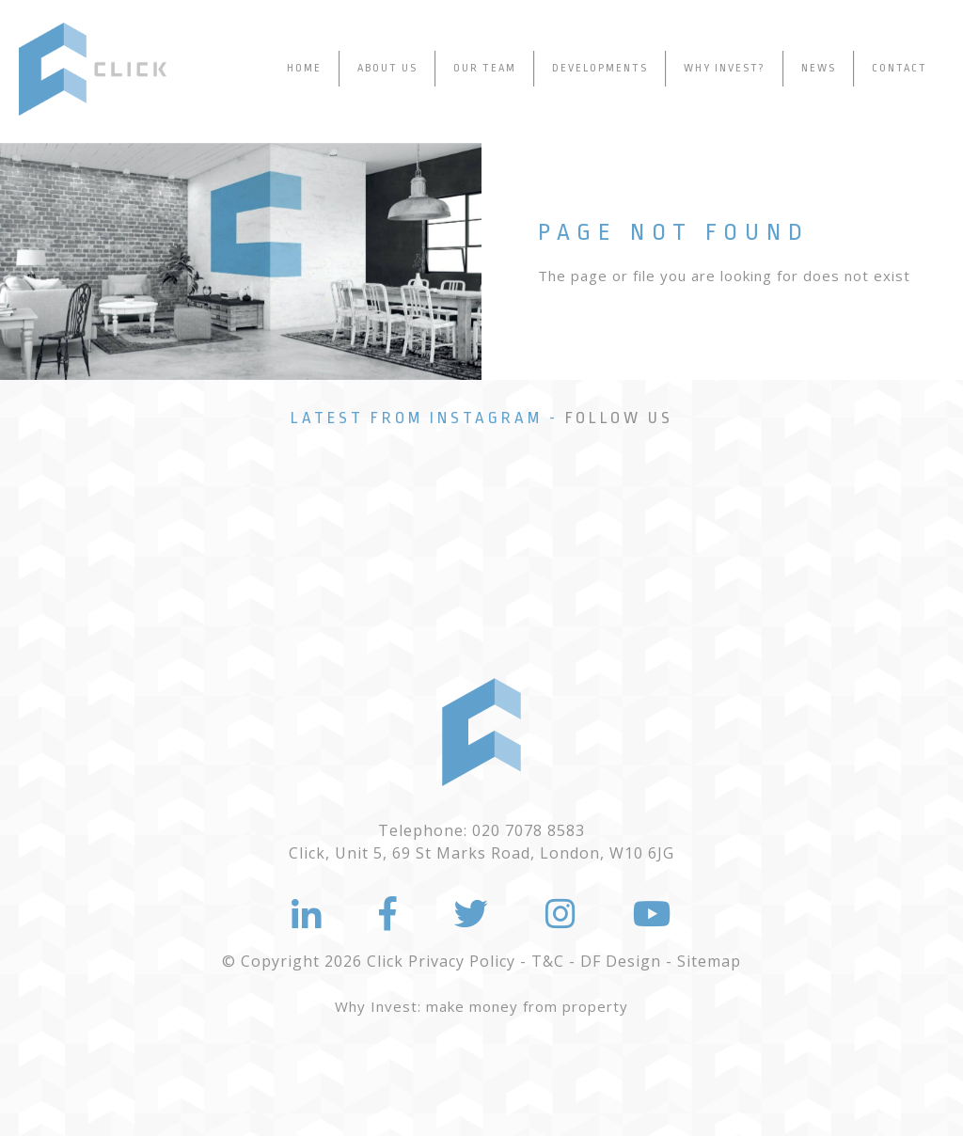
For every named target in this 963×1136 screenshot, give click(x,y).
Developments (600, 68)
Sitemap (709, 961)
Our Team (484, 68)
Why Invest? (725, 68)
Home (304, 68)
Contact (899, 68)
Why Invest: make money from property (481, 1006)
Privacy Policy (461, 961)
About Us (387, 68)
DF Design (620, 961)
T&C (547, 961)
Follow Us (619, 418)
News (818, 68)
